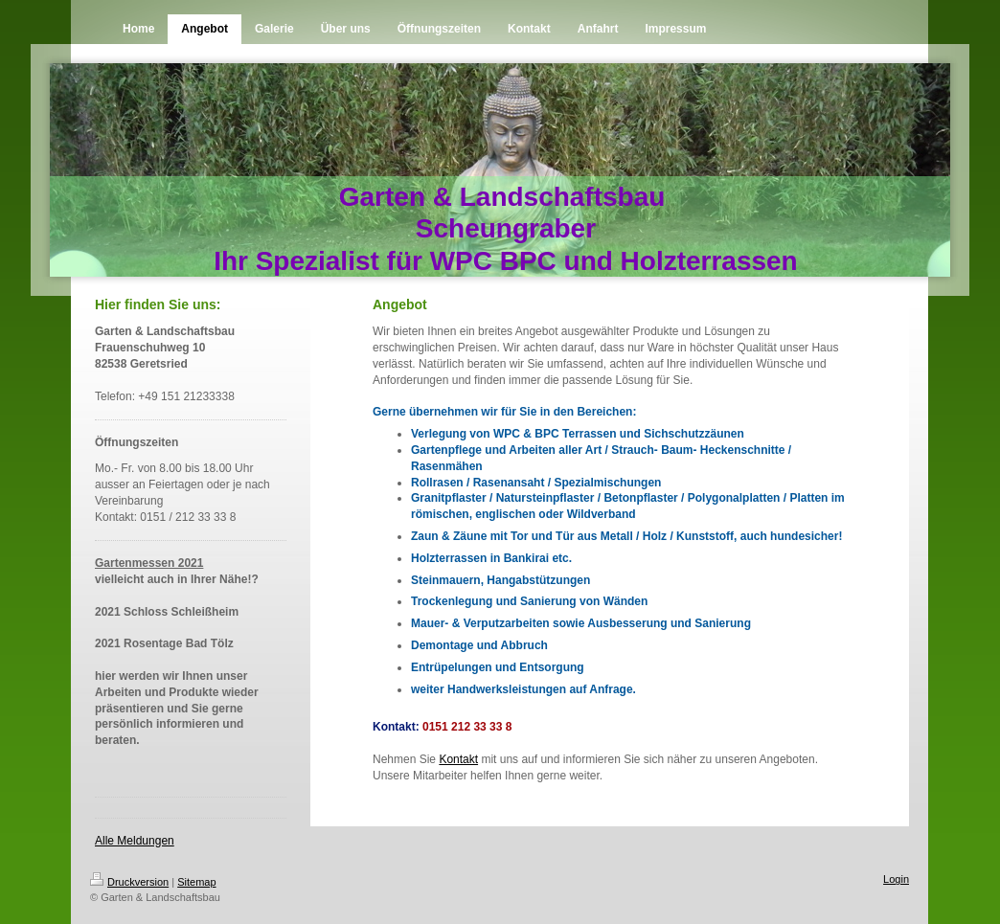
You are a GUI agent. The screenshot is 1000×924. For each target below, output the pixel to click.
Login (896, 879)
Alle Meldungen (134, 840)
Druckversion (129, 882)
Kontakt (458, 759)
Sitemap (196, 882)
